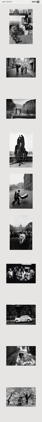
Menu (36, 2)
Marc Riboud (7, 2)
